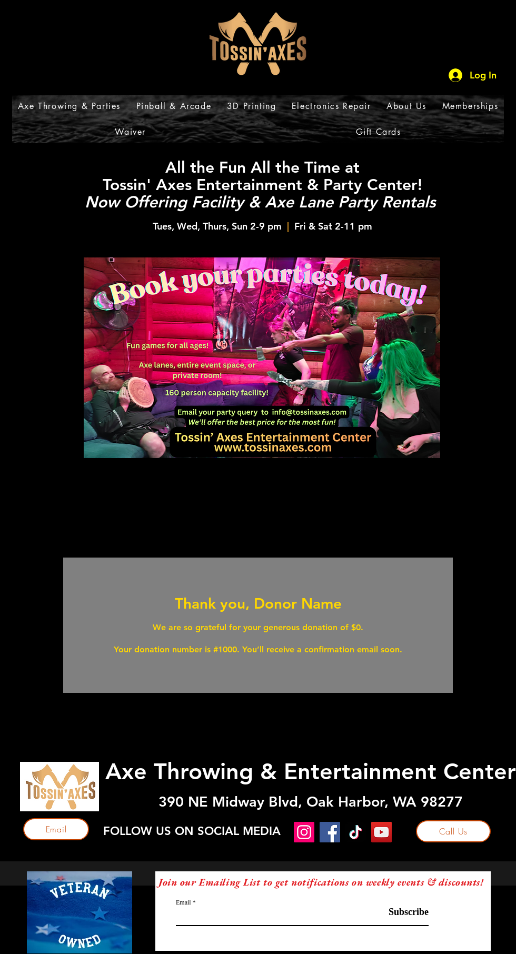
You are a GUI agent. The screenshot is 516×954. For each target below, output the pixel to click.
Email (183, 902)
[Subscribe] (402, 912)
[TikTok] (355, 832)
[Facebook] (330, 832)
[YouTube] (381, 832)
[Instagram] (304, 832)
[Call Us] (453, 831)
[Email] (56, 829)
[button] (69, 106)
